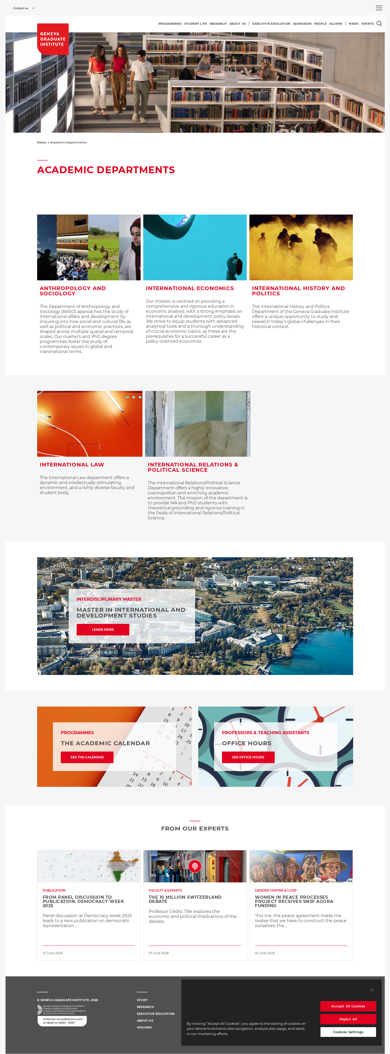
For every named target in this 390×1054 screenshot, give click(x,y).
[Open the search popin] (379, 23)
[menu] (379, 8)
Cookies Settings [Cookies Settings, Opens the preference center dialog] (348, 1032)
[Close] (372, 990)
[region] (281, 1012)
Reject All (348, 1019)
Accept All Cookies (348, 1006)
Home (41, 142)
